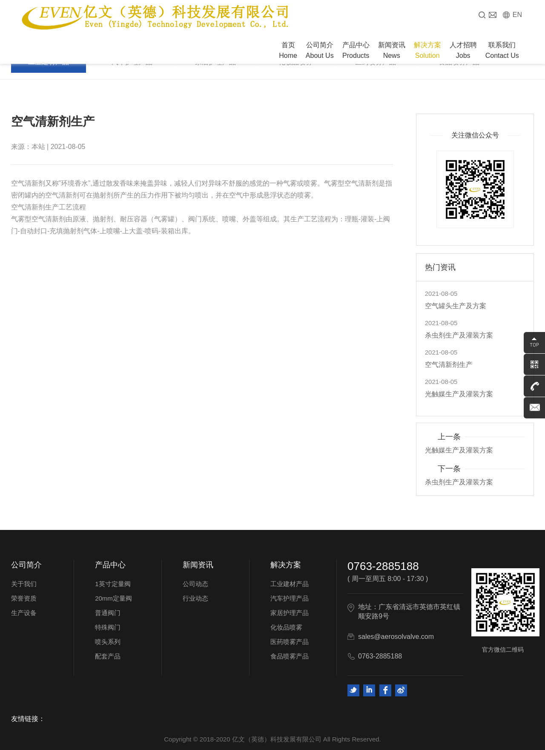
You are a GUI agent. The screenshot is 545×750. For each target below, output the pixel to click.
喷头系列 (107, 641)
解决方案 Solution (427, 50)
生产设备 (24, 612)
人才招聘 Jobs (463, 50)
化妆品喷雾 (286, 627)
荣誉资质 (24, 598)
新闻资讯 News (391, 50)
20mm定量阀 (113, 598)
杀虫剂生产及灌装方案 (459, 335)
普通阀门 (107, 612)
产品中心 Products (356, 50)
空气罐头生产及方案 (455, 305)
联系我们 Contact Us (502, 50)
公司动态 (195, 583)
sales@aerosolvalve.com (396, 636)
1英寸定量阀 (112, 583)
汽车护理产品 (289, 598)
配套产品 (107, 656)
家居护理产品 (289, 612)
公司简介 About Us (320, 50)
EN (517, 14)
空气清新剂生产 (449, 364)
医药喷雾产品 (289, 641)
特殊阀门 (107, 627)
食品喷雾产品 (289, 656)
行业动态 (195, 598)
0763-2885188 (383, 566)
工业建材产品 (289, 583)
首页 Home (288, 50)
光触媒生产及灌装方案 (459, 394)
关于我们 (24, 583)
